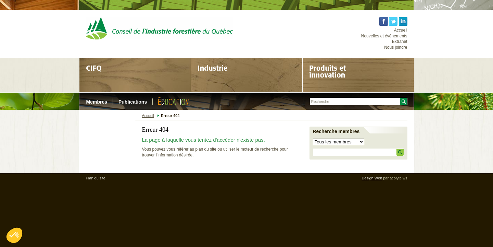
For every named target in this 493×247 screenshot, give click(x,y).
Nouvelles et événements (384, 36)
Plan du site (95, 178)
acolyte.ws (398, 178)
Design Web (372, 178)
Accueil (400, 30)
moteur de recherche (260, 149)
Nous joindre (395, 47)
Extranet (399, 41)
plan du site (205, 149)
